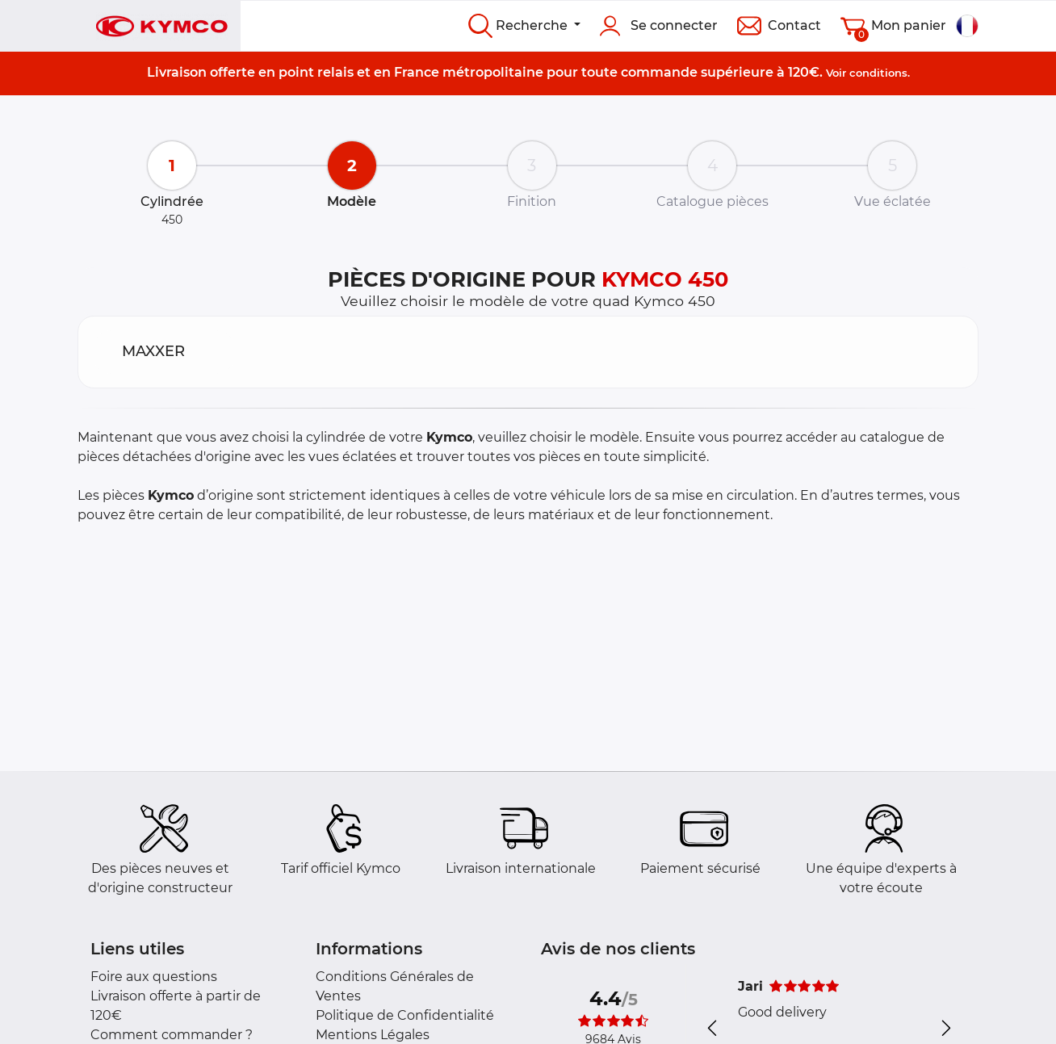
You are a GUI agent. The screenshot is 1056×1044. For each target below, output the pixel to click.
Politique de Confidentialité (405, 1015)
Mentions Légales (373, 1034)
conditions (878, 72)
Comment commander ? (171, 1034)
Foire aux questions (153, 976)
